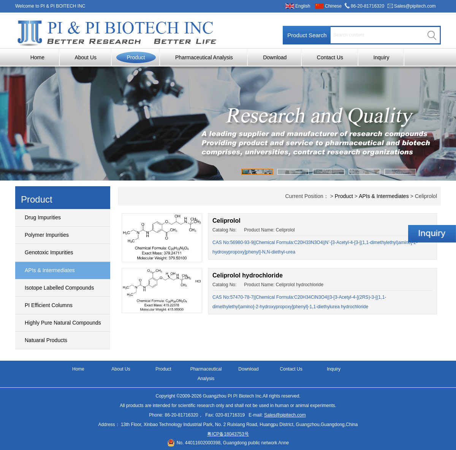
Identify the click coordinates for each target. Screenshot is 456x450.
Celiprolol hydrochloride (247, 275)
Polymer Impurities (47, 235)
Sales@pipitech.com (415, 6)
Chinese (333, 6)
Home (37, 57)
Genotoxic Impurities (49, 252)
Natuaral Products (46, 340)
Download (275, 57)
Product (136, 57)
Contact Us (330, 57)
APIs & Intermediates (50, 270)
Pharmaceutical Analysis (204, 57)
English (302, 6)
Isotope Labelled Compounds (59, 288)
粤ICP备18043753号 (228, 434)
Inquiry (381, 57)
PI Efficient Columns (49, 305)
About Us (85, 57)
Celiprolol (226, 220)
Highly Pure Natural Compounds (63, 323)
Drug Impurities (43, 217)
